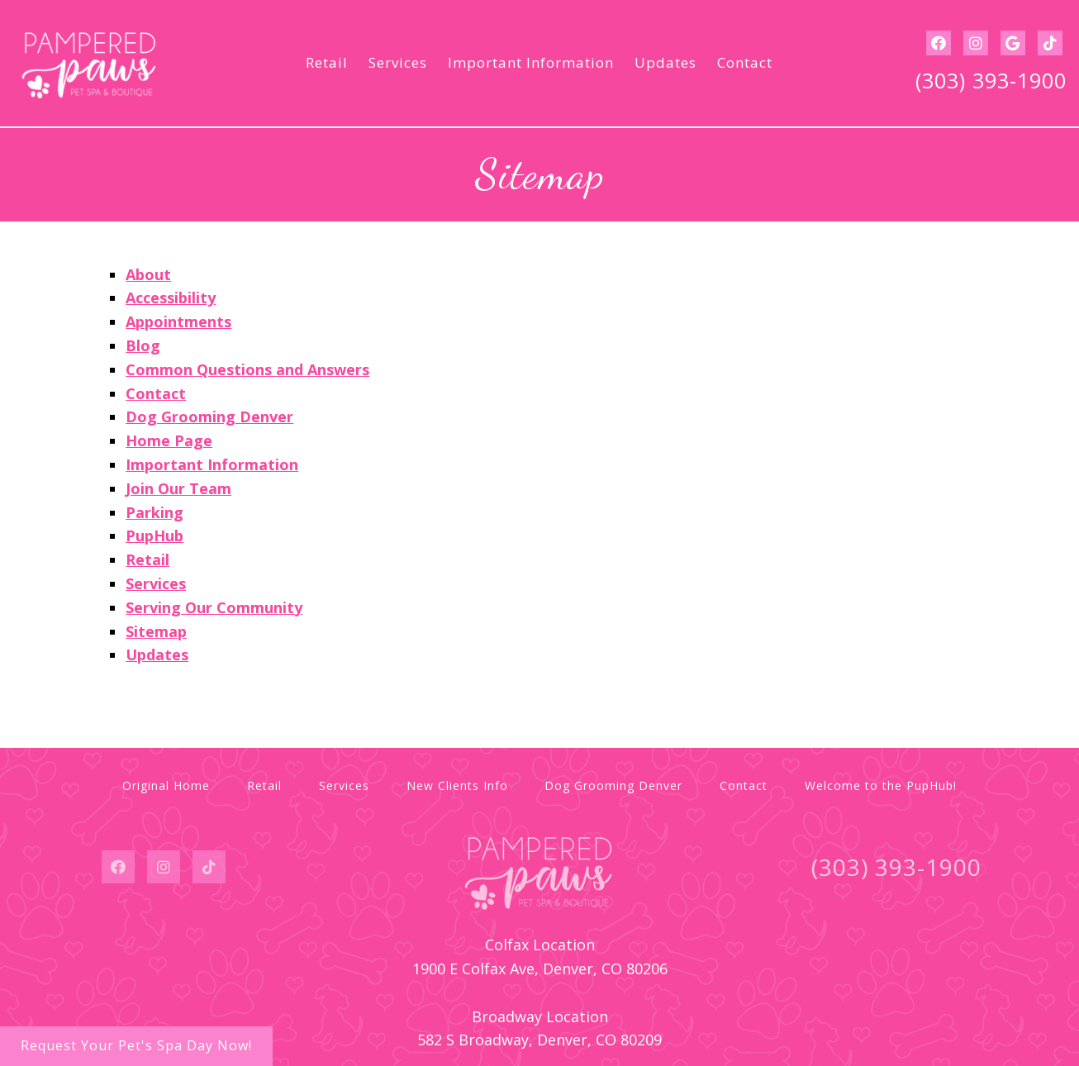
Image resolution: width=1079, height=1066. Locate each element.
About (148, 274)
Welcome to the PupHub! (881, 785)
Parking (154, 512)
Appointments (178, 321)
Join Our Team (178, 488)
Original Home (166, 785)
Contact (744, 62)
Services (397, 62)
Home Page (169, 440)
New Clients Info (457, 785)
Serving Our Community (214, 607)
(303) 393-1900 (991, 80)
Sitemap (156, 631)
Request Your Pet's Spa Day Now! (136, 1045)
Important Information (531, 62)
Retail (327, 62)
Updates (665, 62)
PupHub (154, 535)
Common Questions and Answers (247, 369)
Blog (143, 345)
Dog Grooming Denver (209, 416)
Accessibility (171, 297)
